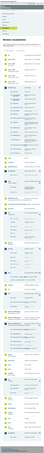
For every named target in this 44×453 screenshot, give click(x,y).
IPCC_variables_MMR (18, 280)
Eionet (8, 10)
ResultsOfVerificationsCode (18, 337)
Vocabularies (5, 28)
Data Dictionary (14, 10)
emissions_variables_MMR (18, 277)
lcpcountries (16, 385)
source (14, 260)
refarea (14, 229)
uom (9, 422)
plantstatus (15, 388)
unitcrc (14, 236)
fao (9, 213)
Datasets (4, 16)
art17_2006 (11, 69)
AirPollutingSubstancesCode (18, 329)
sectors (15, 392)
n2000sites (15, 132)
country (15, 437)
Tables (3, 19)
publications (12, 408)
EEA (9, 1)
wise (9, 427)
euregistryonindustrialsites (16, 204)
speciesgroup (16, 153)
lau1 (9, 365)
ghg (9, 272)
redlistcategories (17, 149)
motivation (15, 114)
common (11, 162)
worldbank (11, 433)
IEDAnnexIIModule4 (14, 323)
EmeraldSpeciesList (18, 107)
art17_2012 (11, 75)
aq (9, 55)
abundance (15, 91)
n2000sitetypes (16, 135)
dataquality (15, 103)
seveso (10, 412)
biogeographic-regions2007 (16, 95)
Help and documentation (8, 13)
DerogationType (17, 333)
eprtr (9, 181)
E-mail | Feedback (6, 448)
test (9, 418)
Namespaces (5, 33)
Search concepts (21, 50)
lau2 (9, 369)
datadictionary (12, 166)
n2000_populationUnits (18, 118)
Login (31, 3)
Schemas (4, 25)
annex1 (14, 297)
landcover (11, 360)
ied (9, 293)
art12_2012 (11, 59)
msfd (9, 398)
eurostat (10, 208)
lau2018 (10, 373)
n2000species (16, 139)
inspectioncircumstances (18, 302)
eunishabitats (16, 110)
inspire (10, 354)
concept (15, 253)
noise (10, 404)
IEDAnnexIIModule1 (14, 311)
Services (4, 31)
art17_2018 (11, 81)
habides (10, 285)
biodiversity (12, 87)
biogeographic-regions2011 (16, 100)
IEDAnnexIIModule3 (14, 317)
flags (14, 222)
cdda (9, 158)
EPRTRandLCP (13, 198)
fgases (10, 243)
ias (9, 289)
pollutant (15, 306)
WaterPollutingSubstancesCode (18, 348)
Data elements (5, 22)
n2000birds (15, 122)
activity (14, 187)
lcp (9, 379)
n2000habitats (16, 127)
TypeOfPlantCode (17, 341)
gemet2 (10, 248)
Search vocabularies (9, 50)
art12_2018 (11, 63)
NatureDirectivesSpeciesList (18, 145)
